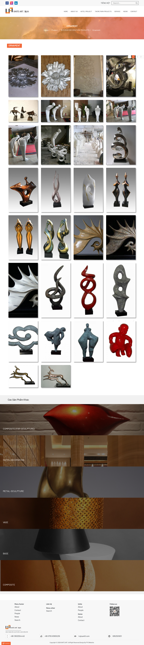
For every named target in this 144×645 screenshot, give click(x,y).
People (17, 613)
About (17, 607)
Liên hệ (49, 604)
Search (17, 620)
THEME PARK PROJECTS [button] (103, 11)
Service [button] (117, 11)
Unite (80, 604)
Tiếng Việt (104, 3)
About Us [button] (74, 11)
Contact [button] (134, 11)
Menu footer (19, 604)
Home (80, 614)
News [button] (125, 11)
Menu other (50, 608)
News (17, 617)
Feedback (6, 643)
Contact (18, 610)
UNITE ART (64, 642)
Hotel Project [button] (86, 11)
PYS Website (90, 642)
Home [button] (66, 11)
